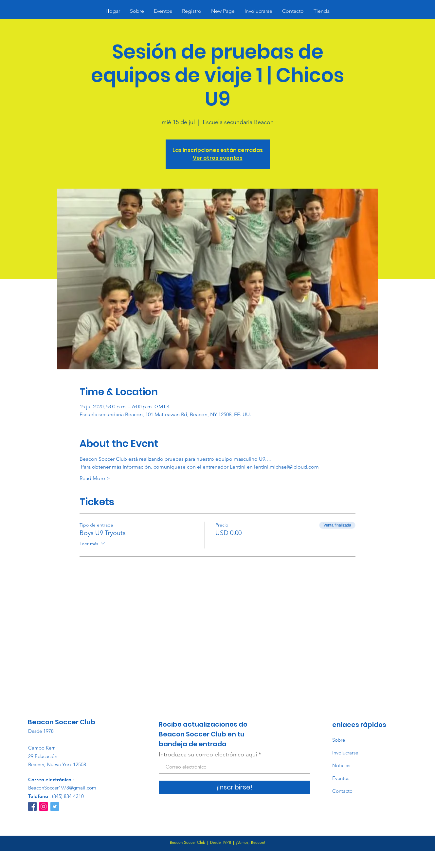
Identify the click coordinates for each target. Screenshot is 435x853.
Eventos (340, 778)
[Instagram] (43, 806)
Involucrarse (345, 753)
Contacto (342, 791)
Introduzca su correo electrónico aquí (208, 754)
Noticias (341, 765)
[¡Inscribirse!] (234, 787)
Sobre (338, 740)
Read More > (95, 478)
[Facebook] (32, 806)
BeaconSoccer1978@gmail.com (62, 788)
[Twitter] (54, 806)
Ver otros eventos (218, 158)
